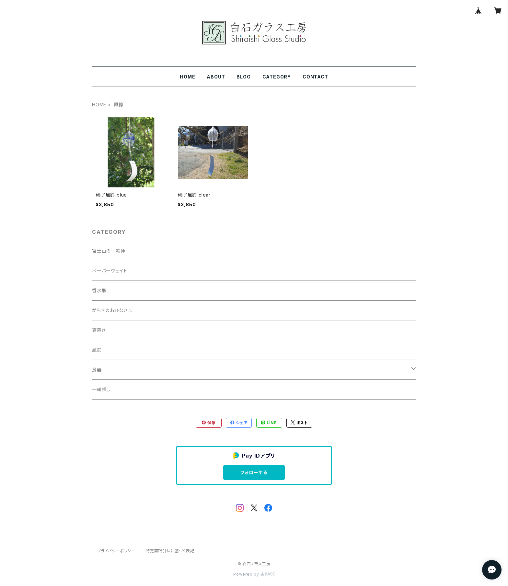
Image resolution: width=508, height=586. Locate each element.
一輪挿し (101, 389)
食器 (97, 369)
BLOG (243, 76)
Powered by (254, 574)
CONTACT (315, 76)
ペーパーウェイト (109, 270)
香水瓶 (99, 290)
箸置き (99, 330)
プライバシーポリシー (116, 550)
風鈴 (97, 350)
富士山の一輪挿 (108, 251)
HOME (187, 76)
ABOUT (216, 76)
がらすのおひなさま (112, 310)
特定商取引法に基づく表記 (170, 550)
